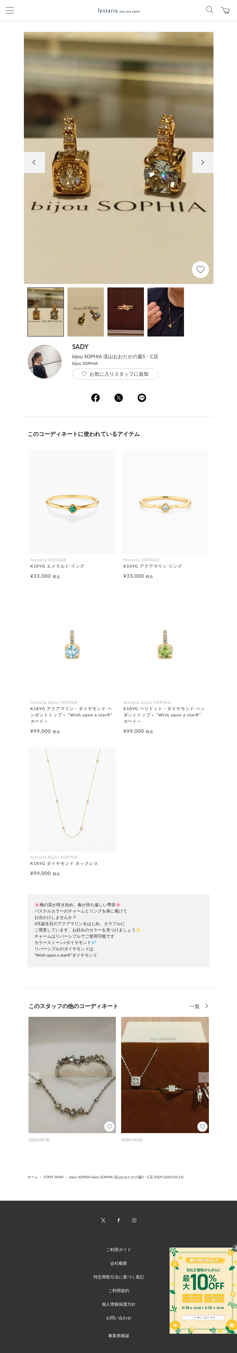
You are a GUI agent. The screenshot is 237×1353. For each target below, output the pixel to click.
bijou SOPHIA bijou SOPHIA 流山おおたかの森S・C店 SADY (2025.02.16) (126, 1177)
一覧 (195, 1006)
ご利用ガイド (118, 1249)
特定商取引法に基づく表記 (118, 1276)
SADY (80, 347)
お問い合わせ (118, 1317)
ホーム (32, 1177)
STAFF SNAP (54, 1177)
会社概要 (118, 1263)
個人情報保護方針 (119, 1304)
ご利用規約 (118, 1290)
